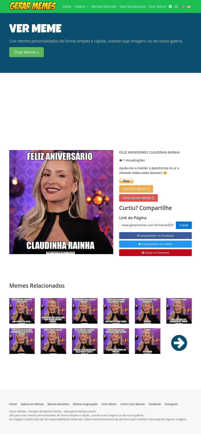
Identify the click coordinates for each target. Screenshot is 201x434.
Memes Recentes (103, 6)
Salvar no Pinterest (155, 253)
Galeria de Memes (32, 404)
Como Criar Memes (133, 404)
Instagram (171, 404)
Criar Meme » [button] (26, 52)
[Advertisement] (100, 106)
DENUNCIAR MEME (138, 198)
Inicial (68, 6)
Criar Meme (157, 6)
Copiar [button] (183, 225)
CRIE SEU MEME (136, 189)
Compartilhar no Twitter (155, 244)
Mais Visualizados (132, 6)
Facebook (155, 404)
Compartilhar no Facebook (155, 235)
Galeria (80, 6)
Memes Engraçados (85, 404)
